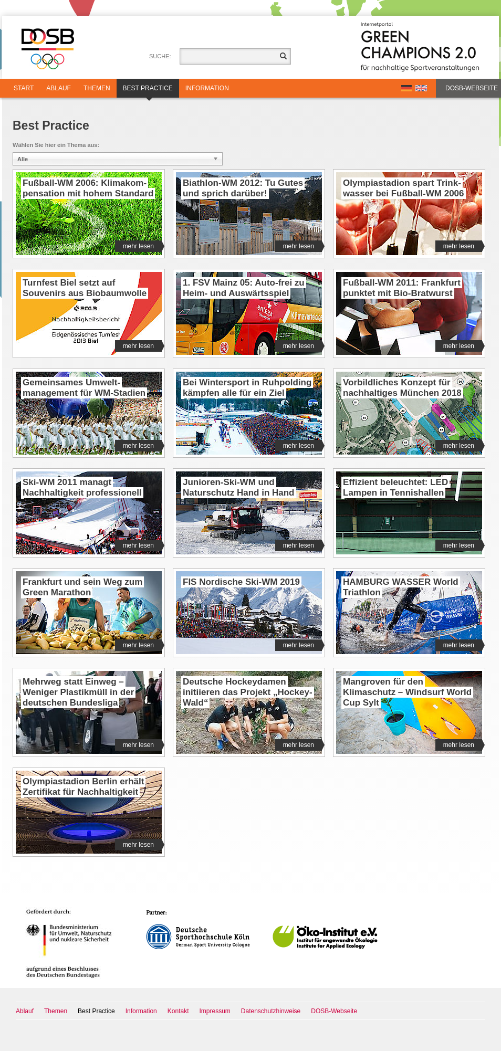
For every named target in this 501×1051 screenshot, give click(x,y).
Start (24, 88)
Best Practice (148, 91)
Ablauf (58, 88)
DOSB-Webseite (471, 88)
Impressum (215, 1011)
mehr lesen (142, 246)
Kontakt (178, 1011)
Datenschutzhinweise (270, 1011)
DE (406, 88)
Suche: (160, 56)
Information (207, 88)
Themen (97, 88)
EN (421, 88)
